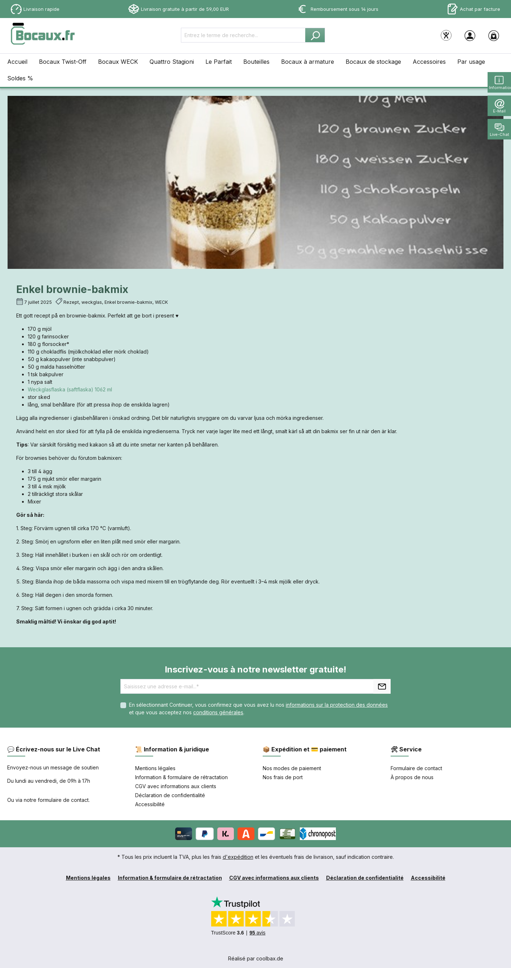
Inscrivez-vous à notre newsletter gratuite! (255, 669)
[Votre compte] (470, 35)
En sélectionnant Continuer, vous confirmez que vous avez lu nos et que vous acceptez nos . (258, 708)
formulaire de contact (63, 800)
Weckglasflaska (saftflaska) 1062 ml (70, 389)
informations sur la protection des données (337, 705)
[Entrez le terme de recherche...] (243, 35)
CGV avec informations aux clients (175, 786)
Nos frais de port (283, 777)
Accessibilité (150, 804)
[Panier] (494, 35)
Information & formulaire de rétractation (181, 777)
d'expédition (238, 857)
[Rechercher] (315, 35)
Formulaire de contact (416, 768)
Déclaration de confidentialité (170, 795)
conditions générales (218, 712)
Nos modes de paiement (292, 768)
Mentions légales (155, 768)
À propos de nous (412, 777)
